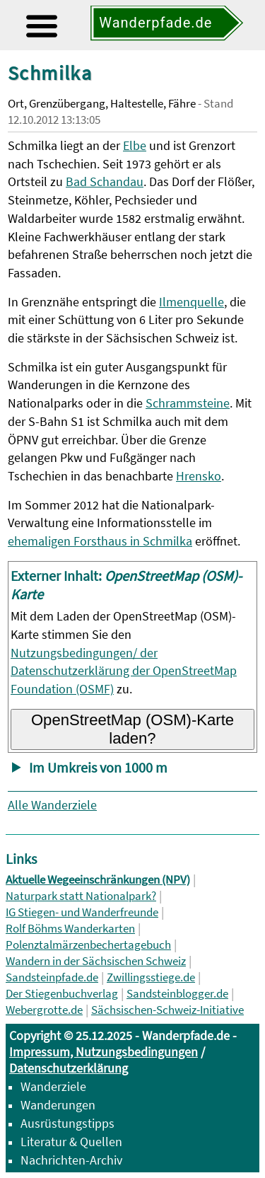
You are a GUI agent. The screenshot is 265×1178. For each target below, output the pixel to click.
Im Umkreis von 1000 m (98, 767)
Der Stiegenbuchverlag (62, 993)
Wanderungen (57, 1105)
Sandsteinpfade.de (52, 977)
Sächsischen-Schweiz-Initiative (167, 1010)
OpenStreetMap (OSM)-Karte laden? (132, 729)
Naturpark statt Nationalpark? (81, 896)
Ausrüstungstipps (67, 1123)
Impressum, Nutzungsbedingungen (103, 1052)
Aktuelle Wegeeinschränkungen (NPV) (98, 879)
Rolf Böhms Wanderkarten (70, 928)
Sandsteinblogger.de (177, 993)
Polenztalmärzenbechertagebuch (88, 944)
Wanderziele (53, 1086)
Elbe (134, 145)
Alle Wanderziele (52, 805)
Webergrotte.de (44, 1010)
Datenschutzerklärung (68, 1068)
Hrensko (198, 476)
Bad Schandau (104, 181)
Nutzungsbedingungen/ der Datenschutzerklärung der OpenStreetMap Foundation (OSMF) (124, 671)
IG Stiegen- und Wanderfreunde (82, 912)
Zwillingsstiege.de (151, 977)
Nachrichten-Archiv (71, 1160)
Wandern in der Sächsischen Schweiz (96, 961)
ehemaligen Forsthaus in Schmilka (100, 541)
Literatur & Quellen (71, 1141)
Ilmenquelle (191, 302)
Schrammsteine (188, 403)
